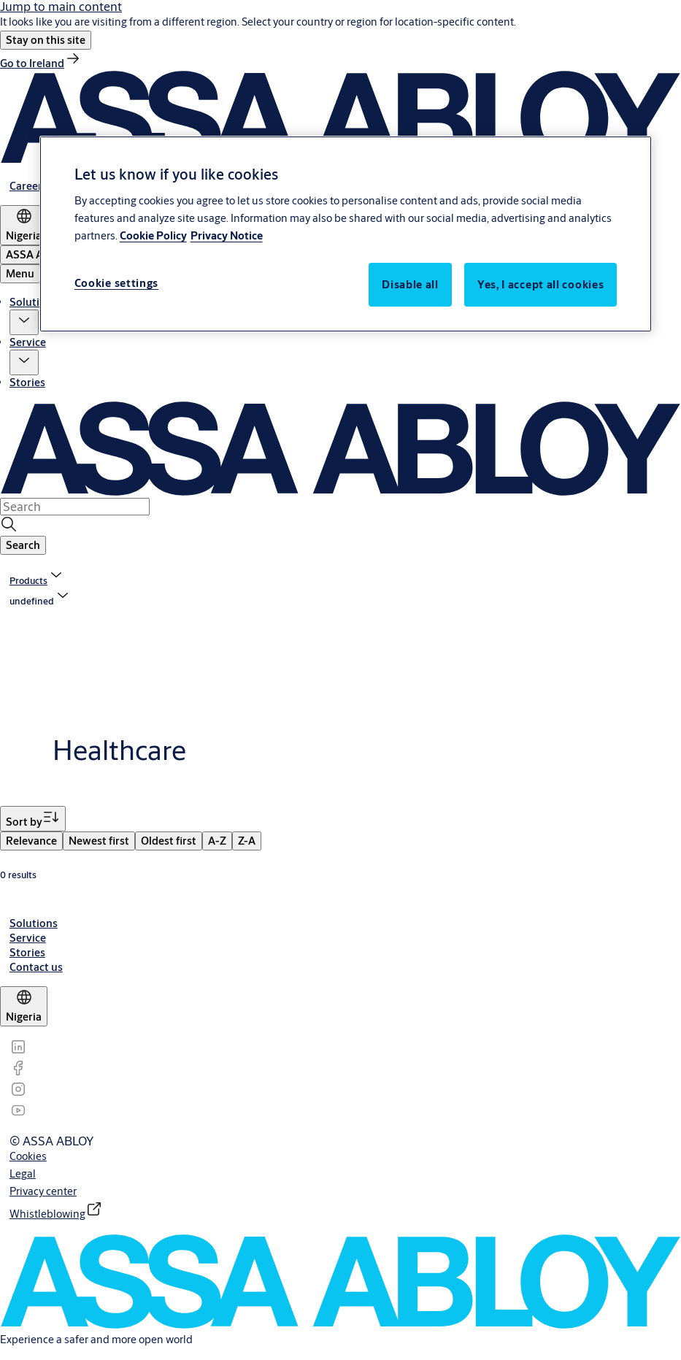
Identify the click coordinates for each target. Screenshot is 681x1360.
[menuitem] (31, 840)
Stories (27, 382)
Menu (20, 273)
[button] (45, 40)
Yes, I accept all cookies (540, 284)
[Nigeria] (23, 225)
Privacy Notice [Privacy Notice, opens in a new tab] (227, 235)
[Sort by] (33, 818)
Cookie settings (116, 283)
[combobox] (75, 506)
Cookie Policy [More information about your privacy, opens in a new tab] (153, 235)
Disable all (410, 284)
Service (27, 342)
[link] (41, 63)
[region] (346, 233)
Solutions (33, 302)
